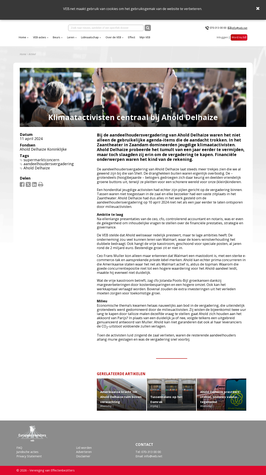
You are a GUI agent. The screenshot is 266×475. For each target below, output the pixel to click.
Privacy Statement (29, 456)
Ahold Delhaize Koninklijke (43, 149)
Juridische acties (27, 452)
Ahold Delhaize (36, 167)
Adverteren (84, 452)
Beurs (56, 37)
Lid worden (84, 448)
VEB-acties (39, 37)
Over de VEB (113, 37)
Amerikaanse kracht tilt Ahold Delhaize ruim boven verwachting (121, 397)
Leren (70, 37)
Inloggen (222, 37)
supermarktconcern (41, 159)
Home (22, 37)
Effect (131, 37)
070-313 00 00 (218, 28)
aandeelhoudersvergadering (48, 163)
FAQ (19, 448)
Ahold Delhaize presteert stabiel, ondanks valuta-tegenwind (219, 397)
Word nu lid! (239, 37)
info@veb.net (239, 28)
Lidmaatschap (90, 37)
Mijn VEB (145, 37)
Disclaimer (83, 456)
